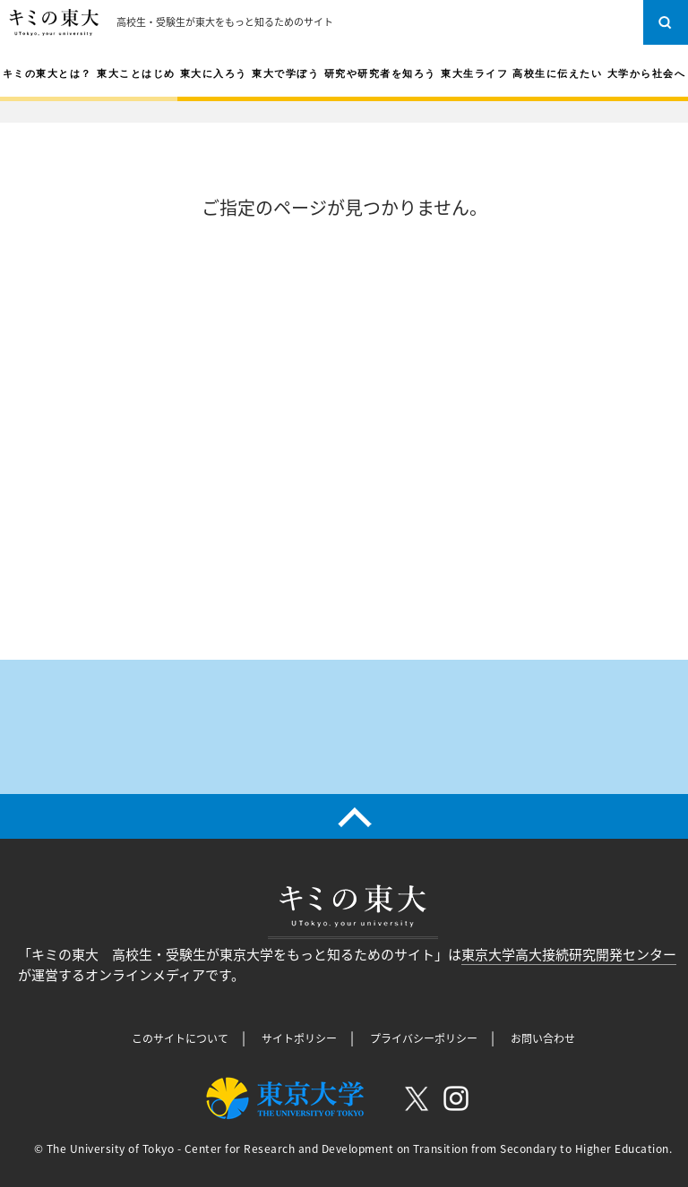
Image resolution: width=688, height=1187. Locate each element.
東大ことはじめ (136, 73)
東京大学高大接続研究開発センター (568, 954)
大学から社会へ (646, 73)
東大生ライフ (474, 73)
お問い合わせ (543, 1038)
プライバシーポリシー (423, 1038)
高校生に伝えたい (557, 73)
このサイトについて (180, 1038)
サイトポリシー (299, 1038)
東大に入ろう (213, 73)
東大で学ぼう (285, 73)
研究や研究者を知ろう (380, 73)
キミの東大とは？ (47, 73)
